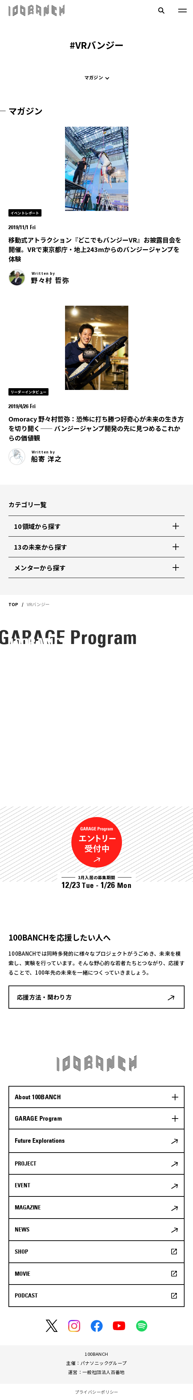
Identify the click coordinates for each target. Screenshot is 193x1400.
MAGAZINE (28, 1207)
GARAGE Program (38, 1118)
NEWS (22, 1229)
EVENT (22, 1185)
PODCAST (26, 1295)
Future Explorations (40, 1140)
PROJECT (25, 1163)
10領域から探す (37, 526)
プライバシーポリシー (96, 1392)
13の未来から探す (40, 546)
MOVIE (22, 1273)
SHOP (21, 1251)
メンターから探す (40, 567)
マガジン (93, 77)
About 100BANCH (38, 1097)
